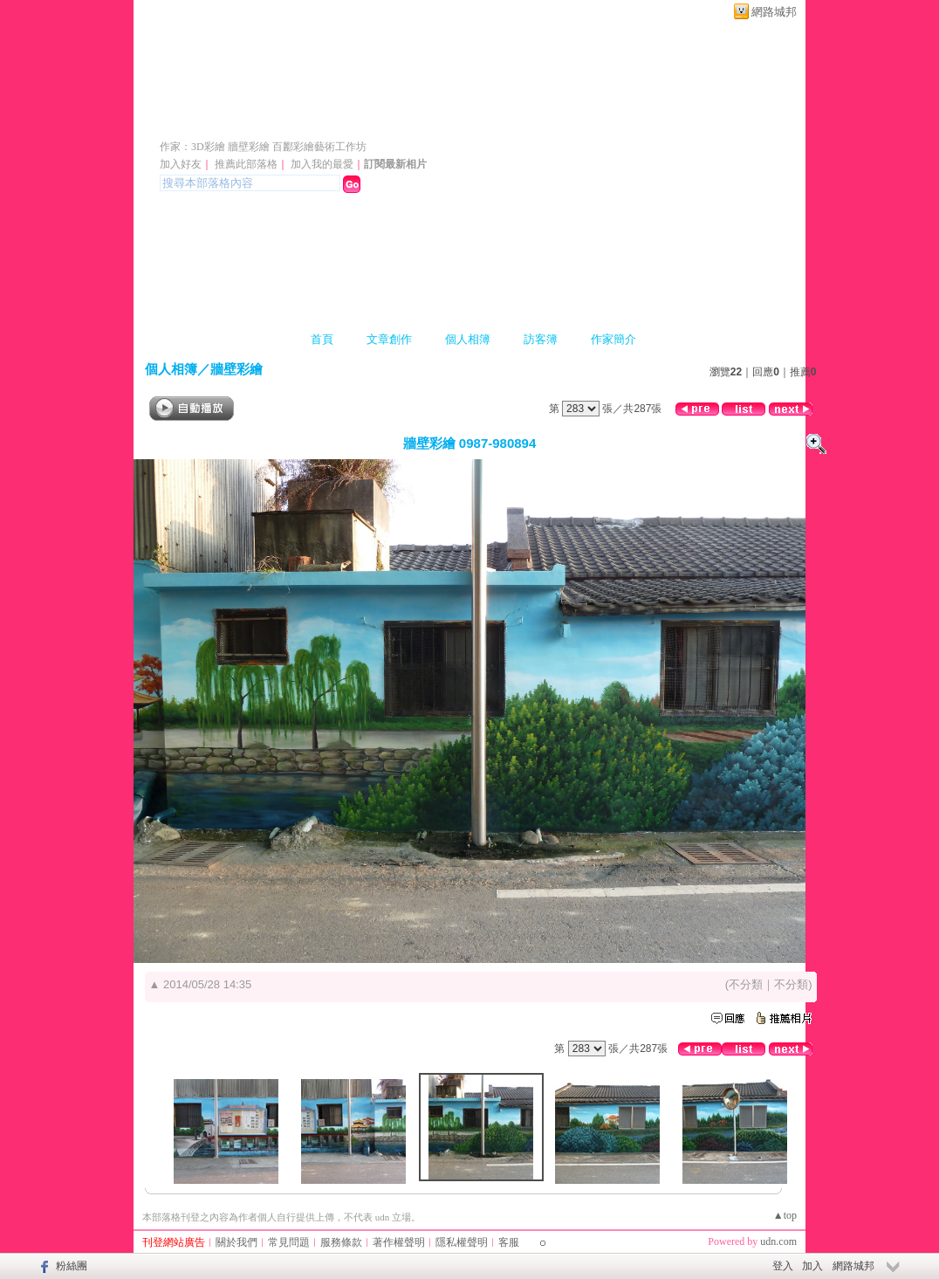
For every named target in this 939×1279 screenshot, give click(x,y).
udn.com (778, 1241)
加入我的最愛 (322, 164)
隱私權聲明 (461, 1242)
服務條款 (341, 1242)
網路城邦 (774, 11)
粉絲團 (71, 1266)
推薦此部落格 (246, 164)
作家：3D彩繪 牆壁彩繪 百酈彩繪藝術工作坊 (263, 147)
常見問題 (289, 1242)
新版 (745, 120)
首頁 (322, 339)
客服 (508, 1242)
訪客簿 (541, 339)
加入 (812, 1266)
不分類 (746, 984)
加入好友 (181, 164)
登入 (782, 1266)
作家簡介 (613, 339)
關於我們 (236, 1242)
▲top (785, 1215)
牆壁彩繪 (236, 368)
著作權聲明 (399, 1242)
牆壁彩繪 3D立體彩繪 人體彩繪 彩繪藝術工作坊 (416, 120)
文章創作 (389, 339)
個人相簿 (467, 339)
